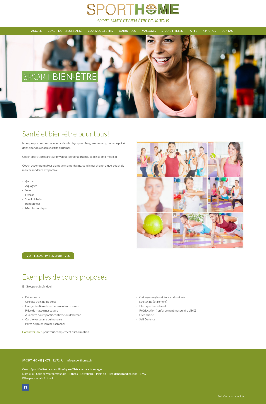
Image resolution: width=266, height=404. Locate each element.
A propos (209, 30)
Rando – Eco (127, 30)
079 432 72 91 (54, 360)
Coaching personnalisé (65, 30)
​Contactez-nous (32, 331)
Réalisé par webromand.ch (231, 395)
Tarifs (192, 30)
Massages (149, 30)
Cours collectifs (100, 30)
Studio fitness (172, 30)
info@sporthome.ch (79, 360)
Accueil (36, 30)
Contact (228, 30)
